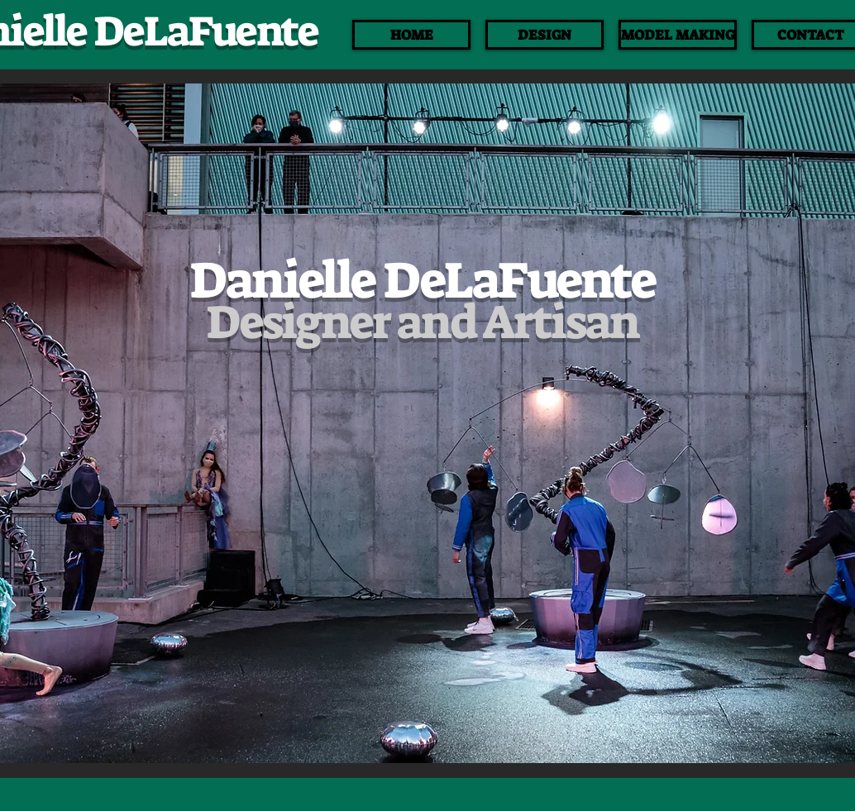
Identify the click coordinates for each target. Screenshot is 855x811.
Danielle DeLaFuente (422, 280)
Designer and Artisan (422, 322)
